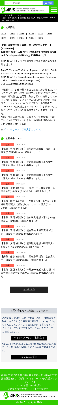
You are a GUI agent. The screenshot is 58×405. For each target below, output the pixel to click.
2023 (12, 38)
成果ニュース (14, 15)
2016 (3, 33)
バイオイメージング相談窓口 (29, 337)
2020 (40, 33)
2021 (49, 33)
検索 (50, 3)
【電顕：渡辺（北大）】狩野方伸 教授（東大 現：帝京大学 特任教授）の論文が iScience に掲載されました (28, 273)
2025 (31, 38)
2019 (31, 33)
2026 (40, 38)
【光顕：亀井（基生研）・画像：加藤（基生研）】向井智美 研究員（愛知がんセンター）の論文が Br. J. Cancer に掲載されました (29, 204)
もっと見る (29, 289)
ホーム (3, 15)
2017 (12, 33)
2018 (21, 33)
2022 (3, 38)
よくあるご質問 (29, 357)
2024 (21, 38)
